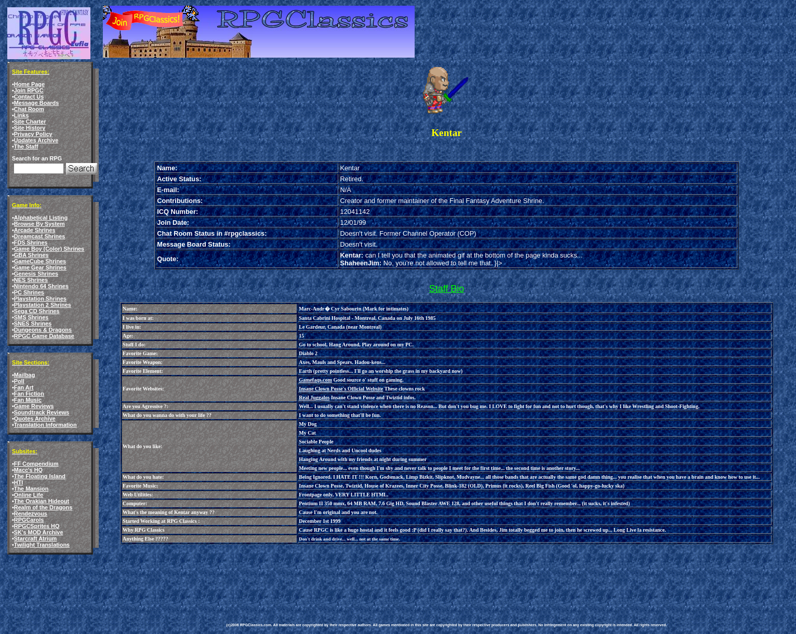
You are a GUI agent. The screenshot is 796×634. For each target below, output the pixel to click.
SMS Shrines (31, 317)
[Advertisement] (416, 575)
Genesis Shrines (36, 274)
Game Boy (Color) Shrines (49, 249)
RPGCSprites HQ (37, 526)
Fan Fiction (29, 393)
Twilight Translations (42, 545)
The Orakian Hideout (41, 501)
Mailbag (24, 375)
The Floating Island (39, 476)
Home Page (29, 84)
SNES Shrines (33, 323)
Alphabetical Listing (41, 217)
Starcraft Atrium (35, 538)
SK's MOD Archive (38, 532)
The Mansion (31, 488)
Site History (29, 128)
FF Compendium (36, 464)
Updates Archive (36, 140)
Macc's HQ (28, 470)
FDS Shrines (31, 242)
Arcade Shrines (35, 230)
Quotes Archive (35, 418)
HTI (18, 482)
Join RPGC (29, 90)
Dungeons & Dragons (43, 330)
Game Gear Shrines (40, 267)
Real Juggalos (314, 397)
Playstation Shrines (40, 298)
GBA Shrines (31, 255)
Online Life (28, 495)
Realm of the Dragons (43, 507)
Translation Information (45, 425)
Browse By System (39, 224)
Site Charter (30, 121)
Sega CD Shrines (37, 311)
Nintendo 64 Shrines (41, 286)
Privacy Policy (33, 134)
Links (21, 115)
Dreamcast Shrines (39, 236)
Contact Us (29, 96)
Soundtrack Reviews (41, 412)
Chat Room (29, 109)
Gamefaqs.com (315, 380)
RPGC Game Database (44, 336)
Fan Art (24, 387)
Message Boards (36, 103)
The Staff (26, 146)
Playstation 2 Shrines (42, 305)
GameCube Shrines (40, 261)
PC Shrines (29, 292)
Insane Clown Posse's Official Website (341, 389)
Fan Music (28, 400)
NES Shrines (31, 280)
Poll (19, 381)
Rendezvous (30, 513)
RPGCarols (29, 520)
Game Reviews (34, 406)
